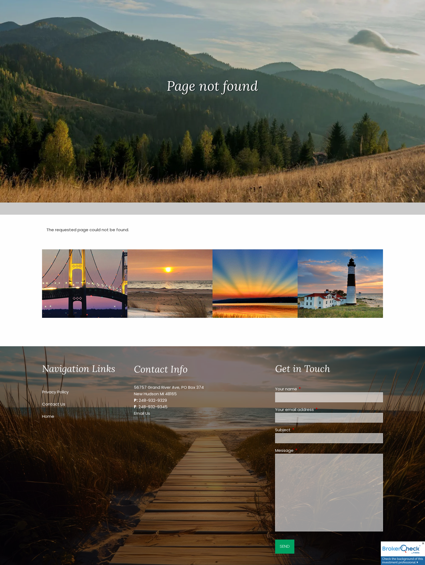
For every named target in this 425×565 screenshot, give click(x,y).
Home (48, 416)
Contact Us (53, 404)
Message (305, 450)
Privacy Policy (55, 392)
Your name (307, 389)
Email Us (142, 413)
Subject (303, 430)
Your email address (315, 409)
